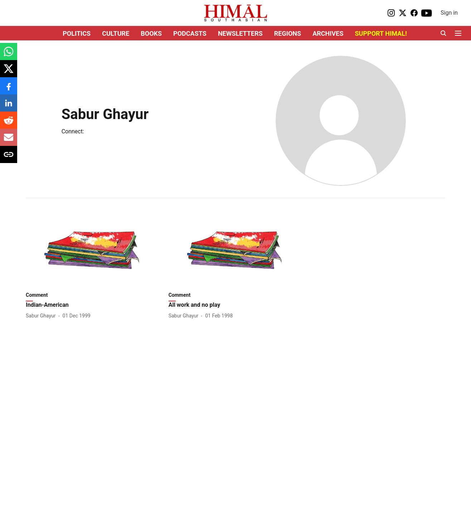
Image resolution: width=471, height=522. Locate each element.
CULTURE (115, 33)
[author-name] (42, 316)
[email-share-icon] (8, 141)
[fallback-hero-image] (93, 250)
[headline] (93, 305)
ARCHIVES (327, 33)
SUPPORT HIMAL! (381, 33)
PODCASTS (190, 33)
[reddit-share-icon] (8, 123)
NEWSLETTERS (240, 33)
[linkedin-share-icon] (8, 106)
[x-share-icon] (8, 72)
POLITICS (77, 33)
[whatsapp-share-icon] (8, 55)
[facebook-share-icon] (8, 89)
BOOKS (151, 33)
